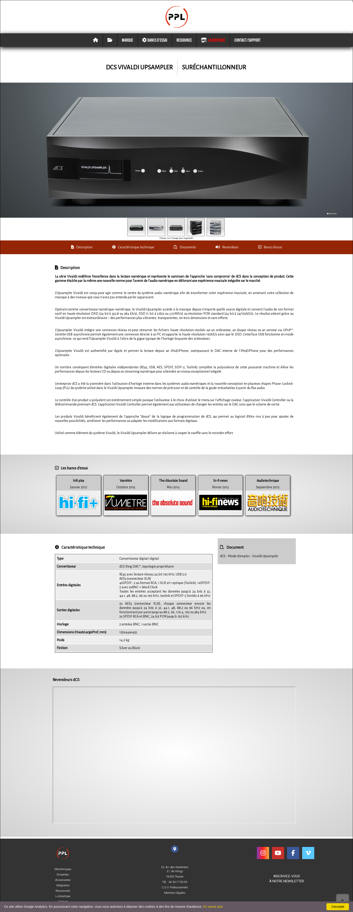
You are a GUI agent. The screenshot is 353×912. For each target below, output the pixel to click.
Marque (127, 42)
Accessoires (63, 880)
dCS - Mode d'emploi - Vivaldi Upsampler (249, 558)
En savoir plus (213, 906)
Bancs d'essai (154, 42)
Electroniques (62, 869)
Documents (185, 249)
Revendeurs (227, 249)
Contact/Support (247, 42)
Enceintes (63, 875)
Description (82, 249)
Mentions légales (174, 893)
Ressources (63, 891)
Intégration (63, 885)
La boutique (213, 42)
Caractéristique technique (133, 249)
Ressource (184, 42)
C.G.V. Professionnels (175, 887)
